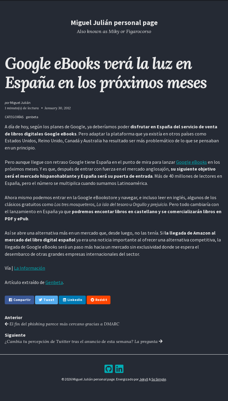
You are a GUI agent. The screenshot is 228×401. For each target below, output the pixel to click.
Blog (109, 5)
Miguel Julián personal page (114, 22)
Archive (125, 5)
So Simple (158, 379)
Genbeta (54, 282)
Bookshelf (147, 5)
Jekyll (143, 379)
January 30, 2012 (58, 108)
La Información (29, 268)
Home (76, 5)
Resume (93, 5)
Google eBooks (191, 162)
